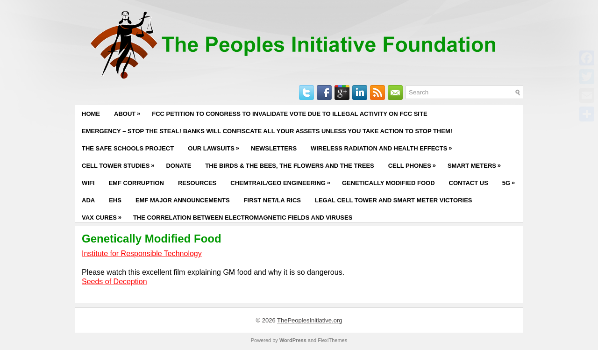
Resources (197, 182)
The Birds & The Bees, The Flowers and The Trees (289, 165)
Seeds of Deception (114, 282)
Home (91, 113)
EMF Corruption (136, 182)
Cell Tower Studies (120, 163)
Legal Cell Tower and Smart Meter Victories (393, 200)
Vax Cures (104, 215)
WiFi (88, 182)
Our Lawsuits (216, 146)
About (129, 111)
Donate (178, 165)
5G (511, 180)
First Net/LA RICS (272, 200)
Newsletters (274, 148)
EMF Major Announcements (182, 200)
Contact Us (468, 182)
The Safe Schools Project (128, 148)
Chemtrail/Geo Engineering (282, 180)
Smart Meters (476, 163)
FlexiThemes (332, 340)
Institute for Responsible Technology (142, 253)
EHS (115, 200)
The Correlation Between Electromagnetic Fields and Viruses (242, 217)
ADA (88, 200)
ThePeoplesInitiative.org (309, 320)
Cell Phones (414, 163)
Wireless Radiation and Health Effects (383, 146)
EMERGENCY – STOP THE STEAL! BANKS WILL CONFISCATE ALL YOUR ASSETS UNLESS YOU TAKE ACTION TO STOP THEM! (267, 131)
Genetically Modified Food (388, 182)
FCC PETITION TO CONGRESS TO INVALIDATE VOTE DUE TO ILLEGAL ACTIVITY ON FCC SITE (289, 113)
